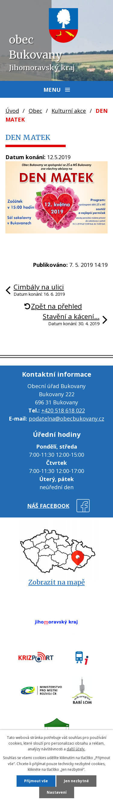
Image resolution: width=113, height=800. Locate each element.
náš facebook (48, 505)
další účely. (76, 749)
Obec (35, 110)
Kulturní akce (69, 110)
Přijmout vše (36, 780)
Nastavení (57, 792)
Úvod (12, 110)
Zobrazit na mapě (56, 582)
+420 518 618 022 (63, 410)
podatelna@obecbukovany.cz (66, 418)
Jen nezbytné (76, 780)
